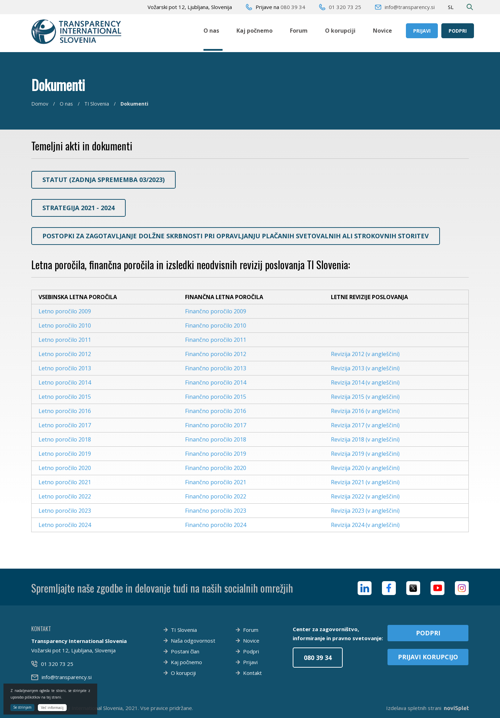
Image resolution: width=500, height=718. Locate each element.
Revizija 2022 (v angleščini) (365, 496)
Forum (299, 30)
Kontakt (252, 672)
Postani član (185, 651)
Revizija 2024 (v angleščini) (365, 525)
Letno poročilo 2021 (65, 482)
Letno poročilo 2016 (65, 411)
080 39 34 (293, 6)
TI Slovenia (96, 103)
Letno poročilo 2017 (65, 425)
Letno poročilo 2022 (65, 496)
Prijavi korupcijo (428, 657)
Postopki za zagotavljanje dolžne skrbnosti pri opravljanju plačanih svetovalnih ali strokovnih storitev (235, 236)
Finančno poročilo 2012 (215, 354)
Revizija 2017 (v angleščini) (365, 425)
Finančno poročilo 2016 (215, 411)
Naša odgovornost (193, 640)
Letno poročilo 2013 (65, 368)
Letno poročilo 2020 (65, 468)
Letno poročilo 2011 (65, 340)
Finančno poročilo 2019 (215, 453)
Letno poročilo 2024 (65, 525)
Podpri (458, 30)
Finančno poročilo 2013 (215, 368)
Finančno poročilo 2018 (215, 439)
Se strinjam (22, 707)
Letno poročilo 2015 (65, 397)
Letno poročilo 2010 (65, 325)
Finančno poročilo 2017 (215, 425)
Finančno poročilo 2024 (215, 525)
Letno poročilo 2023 (65, 510)
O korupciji (340, 30)
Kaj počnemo (254, 30)
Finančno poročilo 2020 (215, 468)
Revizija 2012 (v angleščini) (365, 354)
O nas (211, 30)
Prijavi (422, 30)
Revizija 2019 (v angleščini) (365, 453)
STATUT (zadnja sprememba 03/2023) (103, 179)
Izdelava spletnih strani (427, 707)
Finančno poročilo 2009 (215, 311)
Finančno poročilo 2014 (215, 382)
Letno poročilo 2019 (65, 453)
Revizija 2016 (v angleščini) (365, 411)
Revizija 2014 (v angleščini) (365, 382)
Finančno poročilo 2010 (215, 325)
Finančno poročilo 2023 (215, 510)
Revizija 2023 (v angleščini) (365, 510)
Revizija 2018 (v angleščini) (365, 439)
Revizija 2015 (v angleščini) (365, 397)
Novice (382, 30)
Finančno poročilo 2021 (215, 482)
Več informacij (52, 707)
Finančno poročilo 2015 (215, 397)
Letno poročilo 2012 (65, 354)
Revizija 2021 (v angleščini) (365, 482)
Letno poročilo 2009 (65, 311)
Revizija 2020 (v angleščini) (365, 468)
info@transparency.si (410, 6)
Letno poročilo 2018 (65, 439)
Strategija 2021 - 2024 (78, 208)
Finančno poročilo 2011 (215, 340)
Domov (39, 103)
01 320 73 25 (345, 6)
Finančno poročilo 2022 (215, 496)
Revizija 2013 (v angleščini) (365, 368)
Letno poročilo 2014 (65, 382)
